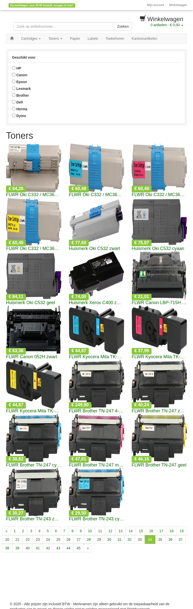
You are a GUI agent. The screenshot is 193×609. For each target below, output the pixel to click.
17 (161, 531)
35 (160, 540)
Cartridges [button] (31, 39)
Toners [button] (55, 39)
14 (131, 531)
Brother (20, 95)
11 (100, 531)
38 (7, 548)
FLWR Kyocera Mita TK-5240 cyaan (96, 356)
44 (68, 548)
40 (28, 548)
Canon (19, 75)
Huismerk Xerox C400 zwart (96, 302)
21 (18, 540)
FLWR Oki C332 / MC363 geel (33, 248)
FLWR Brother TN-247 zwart (159, 411)
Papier (75, 39)
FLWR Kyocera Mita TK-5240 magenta (159, 356)
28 (89, 540)
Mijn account (155, 5)
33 (140, 540)
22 (28, 540)
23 (38, 540)
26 (68, 540)
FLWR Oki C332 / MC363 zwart (33, 194)
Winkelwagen (178, 5)
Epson (19, 82)
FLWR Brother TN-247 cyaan (33, 465)
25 (58, 540)
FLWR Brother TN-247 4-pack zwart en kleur (96, 411)
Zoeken (123, 26)
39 (18, 548)
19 (182, 531)
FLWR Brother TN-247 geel (159, 465)
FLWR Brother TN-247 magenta (96, 465)
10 (90, 531)
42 (48, 548)
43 (58, 548)
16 (151, 531)
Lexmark (21, 89)
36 (170, 540)
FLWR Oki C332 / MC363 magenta (159, 194)
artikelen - (167, 25)
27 (79, 540)
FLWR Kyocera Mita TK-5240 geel (33, 411)
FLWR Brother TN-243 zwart (33, 519)
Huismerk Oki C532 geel (30, 302)
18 (172, 531)
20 (7, 540)
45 (79, 548)
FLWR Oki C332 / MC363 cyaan (96, 194)
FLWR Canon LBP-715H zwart (159, 302)
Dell (17, 102)
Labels (93, 39)
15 (141, 531)
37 (181, 540)
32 (130, 540)
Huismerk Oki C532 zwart (94, 248)
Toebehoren (115, 39)
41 (38, 548)
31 (119, 540)
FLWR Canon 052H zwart (31, 356)
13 (121, 531)
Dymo (19, 116)
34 (150, 540)
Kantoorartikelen (144, 39)
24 (48, 540)
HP (16, 68)
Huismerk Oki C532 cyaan (158, 248)
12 (110, 531)
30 (109, 540)
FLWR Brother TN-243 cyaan (96, 519)
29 (99, 540)
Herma (19, 109)
